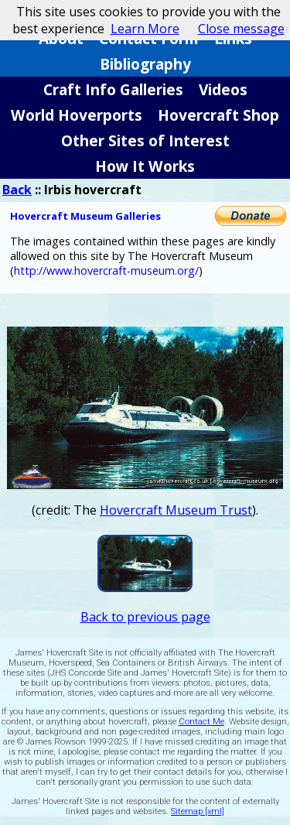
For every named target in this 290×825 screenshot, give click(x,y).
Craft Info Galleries (113, 89)
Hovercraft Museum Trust (176, 510)
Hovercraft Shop (218, 114)
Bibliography (145, 63)
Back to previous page (145, 616)
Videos (223, 89)
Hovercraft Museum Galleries (85, 216)
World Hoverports (76, 114)
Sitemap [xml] (197, 811)
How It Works (145, 166)
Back (17, 189)
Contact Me (201, 722)
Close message (241, 28)
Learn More (145, 28)
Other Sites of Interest (145, 140)
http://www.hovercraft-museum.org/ (106, 270)
